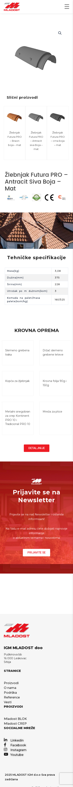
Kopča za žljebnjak (17, 381)
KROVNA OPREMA (36, 330)
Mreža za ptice (52, 411)
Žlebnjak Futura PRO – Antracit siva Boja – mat (36, 141)
